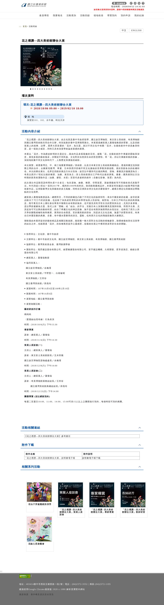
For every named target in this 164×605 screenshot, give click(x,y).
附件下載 (28, 444)
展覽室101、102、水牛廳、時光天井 (46, 120)
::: (20, 26)
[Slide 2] (32, 89)
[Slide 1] (30, 89)
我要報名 (58, 15)
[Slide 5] (39, 89)
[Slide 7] (44, 89)
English (136, 30)
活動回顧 (85, 15)
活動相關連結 (31, 427)
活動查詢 (71, 15)
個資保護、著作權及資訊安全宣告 (36, 594)
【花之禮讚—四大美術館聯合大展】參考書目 (47, 436)
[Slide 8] (46, 89)
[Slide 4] (37, 89)
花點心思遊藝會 (36, 544)
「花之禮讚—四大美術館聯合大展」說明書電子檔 (49, 458)
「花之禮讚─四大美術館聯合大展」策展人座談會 (71, 512)
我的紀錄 (139, 15)
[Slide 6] (42, 89)
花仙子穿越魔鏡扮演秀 (39, 504)
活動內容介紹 (31, 131)
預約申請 (126, 15)
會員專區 (44, 15)
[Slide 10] (51, 89)
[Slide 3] (35, 89)
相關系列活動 (31, 466)
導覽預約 (112, 15)
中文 (124, 30)
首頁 (25, 26)
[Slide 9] (49, 89)
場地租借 (98, 15)
